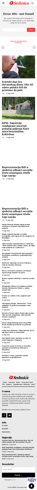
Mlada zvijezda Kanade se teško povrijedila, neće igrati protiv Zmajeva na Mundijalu (18, 236)
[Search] (31, 30)
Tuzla (4, 451)
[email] (18, 469)
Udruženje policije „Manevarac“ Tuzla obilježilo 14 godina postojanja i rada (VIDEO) (16, 305)
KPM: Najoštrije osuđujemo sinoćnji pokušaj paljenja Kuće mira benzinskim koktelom (15, 128)
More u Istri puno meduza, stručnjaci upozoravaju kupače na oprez (16, 271)
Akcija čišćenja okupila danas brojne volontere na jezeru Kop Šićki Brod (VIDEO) (16, 226)
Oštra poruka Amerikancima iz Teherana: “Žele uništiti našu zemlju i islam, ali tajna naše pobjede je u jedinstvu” (18, 245)
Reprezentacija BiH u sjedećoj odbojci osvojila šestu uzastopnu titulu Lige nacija (17, 171)
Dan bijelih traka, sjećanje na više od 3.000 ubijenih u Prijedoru (16, 339)
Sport (4, 458)
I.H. (3, 220)
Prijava (18, 475)
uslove (13, 480)
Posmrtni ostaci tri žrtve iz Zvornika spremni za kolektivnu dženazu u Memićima (16, 348)
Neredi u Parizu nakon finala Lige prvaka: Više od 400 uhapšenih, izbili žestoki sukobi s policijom (18, 315)
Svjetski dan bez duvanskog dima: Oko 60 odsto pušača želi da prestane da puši (17, 86)
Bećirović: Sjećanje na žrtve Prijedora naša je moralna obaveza (16, 264)
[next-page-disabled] (34, 47)
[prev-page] (3, 47)
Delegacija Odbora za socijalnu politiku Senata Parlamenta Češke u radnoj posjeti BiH (17, 288)
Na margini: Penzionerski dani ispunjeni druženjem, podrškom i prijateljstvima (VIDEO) (17, 255)
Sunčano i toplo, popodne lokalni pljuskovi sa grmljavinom (15, 356)
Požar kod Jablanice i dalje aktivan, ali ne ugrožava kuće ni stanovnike (18, 331)
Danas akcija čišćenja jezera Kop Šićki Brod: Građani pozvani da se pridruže (16, 324)
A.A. (3, 93)
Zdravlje (5, 444)
